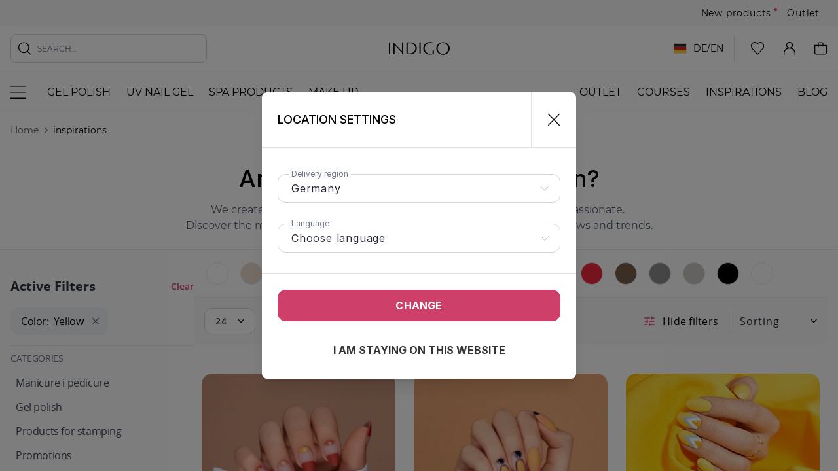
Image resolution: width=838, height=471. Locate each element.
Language (310, 223)
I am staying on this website (419, 350)
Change (418, 305)
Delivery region (319, 174)
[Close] (548, 119)
